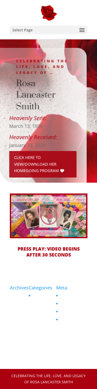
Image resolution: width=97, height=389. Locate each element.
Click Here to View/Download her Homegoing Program (35, 164)
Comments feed (73, 311)
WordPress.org (72, 319)
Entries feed (70, 303)
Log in (65, 295)
